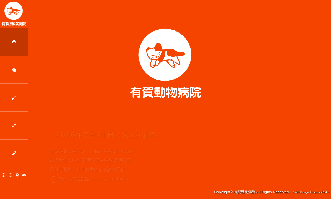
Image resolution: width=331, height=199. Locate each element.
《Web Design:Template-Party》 (311, 192)
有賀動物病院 (244, 192)
